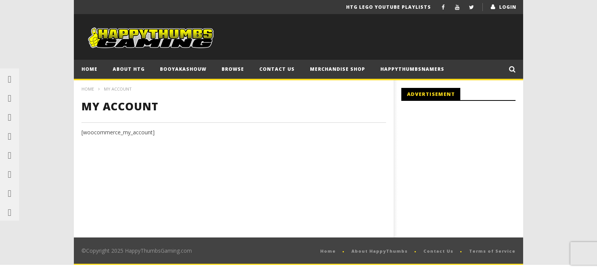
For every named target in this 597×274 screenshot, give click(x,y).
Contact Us (277, 69)
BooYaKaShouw (183, 69)
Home (89, 69)
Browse (233, 69)
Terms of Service (492, 251)
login (507, 7)
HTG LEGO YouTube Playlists (388, 7)
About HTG (129, 69)
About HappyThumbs (379, 251)
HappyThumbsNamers (412, 69)
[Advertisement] (465, 169)
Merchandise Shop (337, 69)
